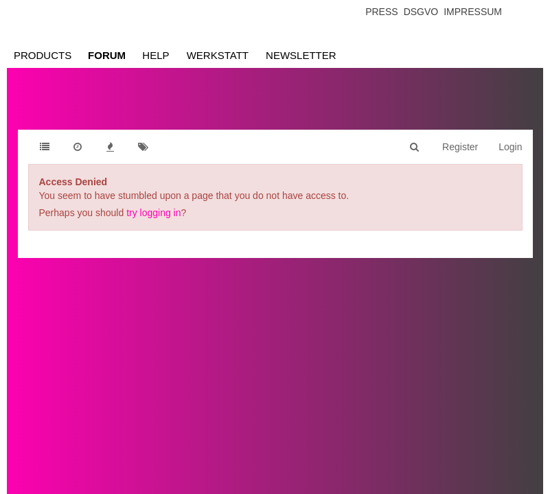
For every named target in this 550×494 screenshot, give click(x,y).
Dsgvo (421, 11)
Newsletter (301, 55)
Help (155, 55)
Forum (107, 55)
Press (381, 11)
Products (42, 55)
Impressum (473, 11)
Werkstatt (218, 55)
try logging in (153, 212)
